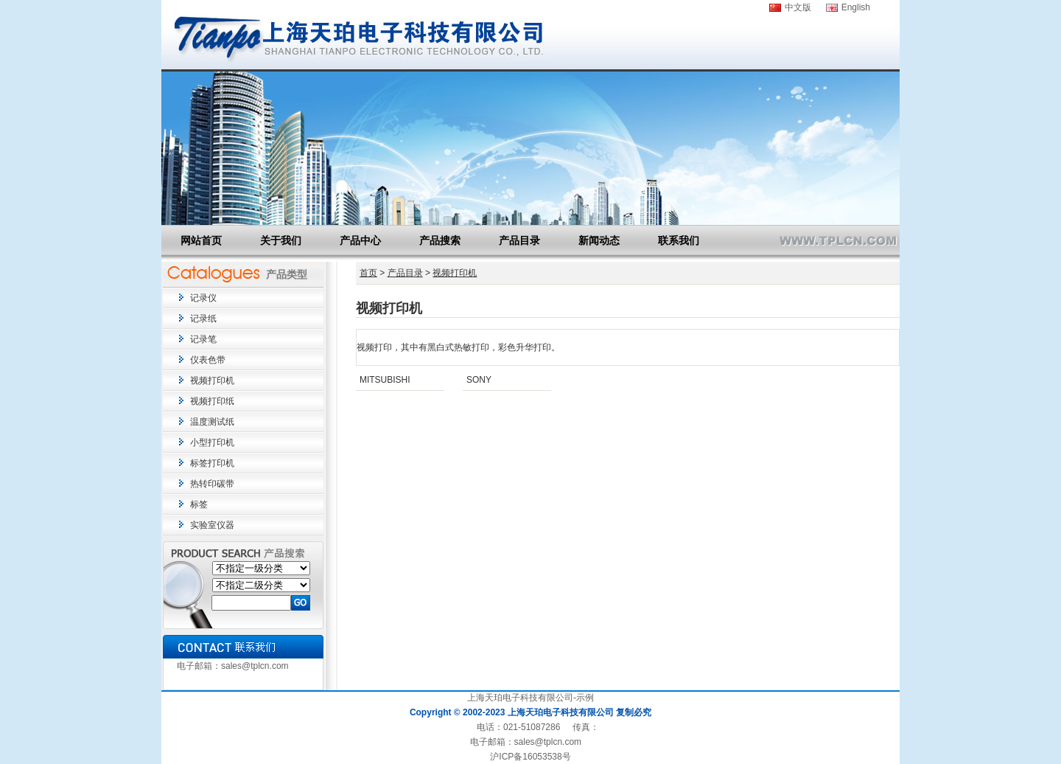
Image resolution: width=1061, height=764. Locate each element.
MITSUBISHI (385, 380)
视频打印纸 (212, 401)
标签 (199, 504)
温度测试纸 (212, 422)
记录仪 (203, 298)
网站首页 (201, 240)
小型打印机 (212, 442)
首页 (368, 273)
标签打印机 (212, 463)
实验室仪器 (212, 525)
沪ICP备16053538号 (530, 756)
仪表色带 (207, 360)
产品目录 (519, 240)
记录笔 (203, 339)
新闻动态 (599, 240)
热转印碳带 (212, 484)
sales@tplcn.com (255, 666)
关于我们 (280, 240)
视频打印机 (212, 380)
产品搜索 (440, 240)
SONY (478, 380)
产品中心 (360, 240)
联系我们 (678, 240)
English (855, 7)
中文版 (798, 7)
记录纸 (203, 318)
